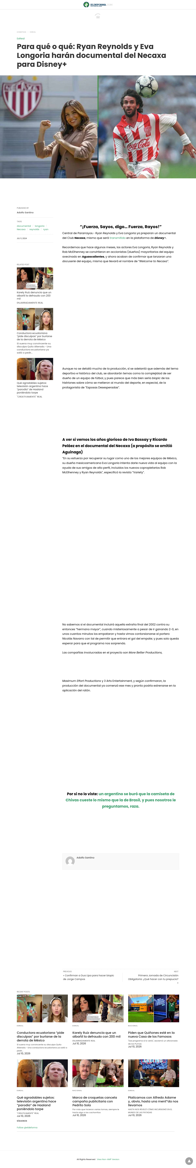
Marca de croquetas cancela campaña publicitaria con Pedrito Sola (94, 1101)
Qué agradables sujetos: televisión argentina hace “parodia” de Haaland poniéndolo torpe (32, 387)
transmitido (118, 238)
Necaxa (21, 229)
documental (24, 226)
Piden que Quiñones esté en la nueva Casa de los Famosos (151, 1035)
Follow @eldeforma (27, 1127)
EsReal (33, 32)
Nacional (133, 1026)
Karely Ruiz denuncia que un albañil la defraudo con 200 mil (34, 296)
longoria (39, 226)
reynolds (34, 229)
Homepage (21, 32)
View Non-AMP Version (108, 1159)
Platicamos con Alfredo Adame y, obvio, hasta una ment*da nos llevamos (153, 1101)
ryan (45, 229)
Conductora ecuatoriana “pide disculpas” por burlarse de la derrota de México (34, 336)
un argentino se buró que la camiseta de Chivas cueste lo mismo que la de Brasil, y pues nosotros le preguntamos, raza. (121, 800)
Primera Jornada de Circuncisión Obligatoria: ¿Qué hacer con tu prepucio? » (153, 979)
